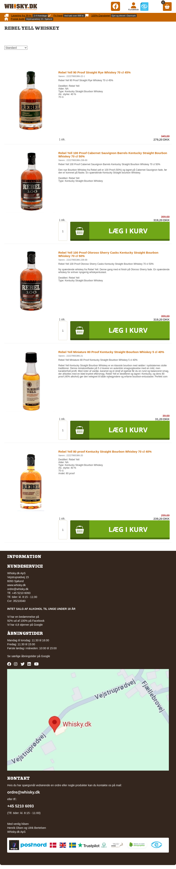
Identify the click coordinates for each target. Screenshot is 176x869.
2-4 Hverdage (40, 15)
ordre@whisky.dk (17, 589)
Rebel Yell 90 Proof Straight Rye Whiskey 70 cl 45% (94, 72)
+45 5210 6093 (20, 806)
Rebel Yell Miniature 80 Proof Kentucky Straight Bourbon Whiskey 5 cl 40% (111, 352)
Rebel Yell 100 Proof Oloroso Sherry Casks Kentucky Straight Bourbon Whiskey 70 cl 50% (108, 254)
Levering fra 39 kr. (21, 15)
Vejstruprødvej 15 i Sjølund (39, 19)
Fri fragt (58, 15)
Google (45, 656)
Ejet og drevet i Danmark (124, 15)
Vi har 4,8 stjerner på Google (25, 624)
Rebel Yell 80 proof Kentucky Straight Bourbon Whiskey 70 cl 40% (105, 451)
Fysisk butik (17, 18)
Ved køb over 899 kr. (74, 15)
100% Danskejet (100, 15)
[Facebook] (115, 6)
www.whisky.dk (16, 585)
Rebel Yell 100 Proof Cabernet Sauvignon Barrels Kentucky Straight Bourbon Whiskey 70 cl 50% (112, 154)
